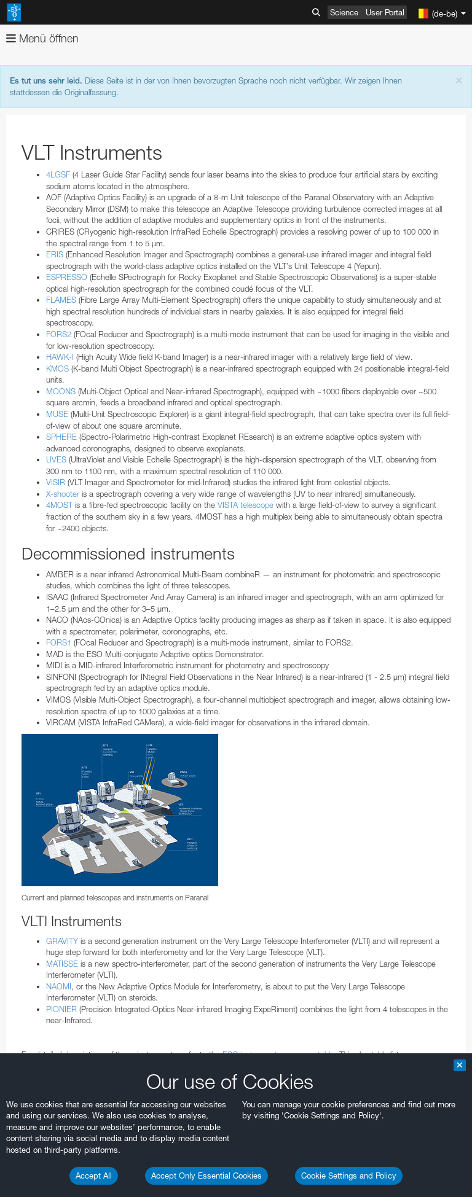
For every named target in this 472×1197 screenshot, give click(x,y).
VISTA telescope (245, 505)
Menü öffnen (42, 38)
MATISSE (62, 964)
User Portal (385, 12)
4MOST (59, 505)
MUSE (57, 414)
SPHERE (61, 437)
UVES (56, 459)
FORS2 (58, 334)
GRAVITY (62, 941)
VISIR (55, 482)
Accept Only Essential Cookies (206, 1175)
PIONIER (61, 1009)
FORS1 (58, 642)
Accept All (94, 1175)
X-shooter (62, 494)
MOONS (61, 391)
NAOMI (58, 986)
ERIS (54, 254)
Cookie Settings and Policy (348, 1175)
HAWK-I (60, 357)
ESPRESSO (66, 277)
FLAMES (61, 300)
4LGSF (58, 174)
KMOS (57, 368)
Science (344, 12)
